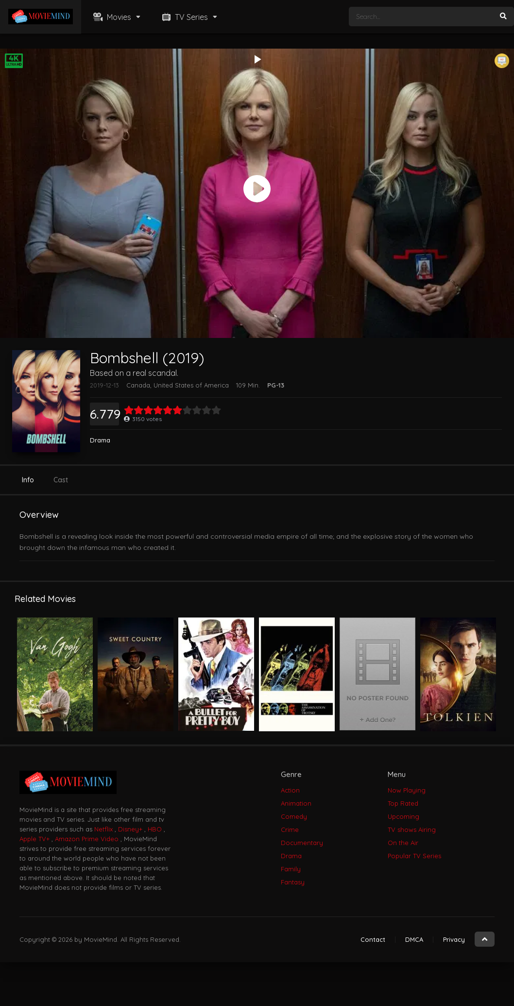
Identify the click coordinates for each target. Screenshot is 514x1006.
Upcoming (403, 816)
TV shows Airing (412, 829)
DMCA (414, 939)
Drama (100, 440)
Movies (111, 17)
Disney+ (130, 829)
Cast (60, 480)
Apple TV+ (34, 839)
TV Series (184, 17)
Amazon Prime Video (87, 839)
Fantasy (293, 882)
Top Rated (403, 803)
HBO (155, 829)
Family (291, 869)
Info (28, 480)
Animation (296, 803)
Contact (372, 939)
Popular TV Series (414, 856)
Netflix (103, 829)
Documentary (302, 843)
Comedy (294, 816)
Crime (290, 829)
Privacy (454, 939)
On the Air (403, 843)
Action (290, 790)
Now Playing (407, 790)
